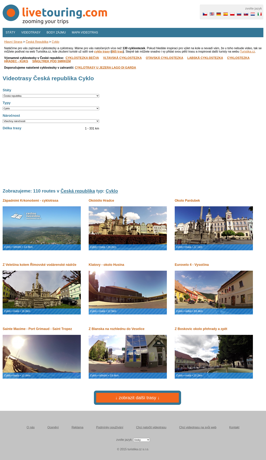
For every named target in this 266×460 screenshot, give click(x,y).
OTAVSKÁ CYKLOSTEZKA (164, 57)
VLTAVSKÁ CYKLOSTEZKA (122, 57)
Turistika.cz (247, 51)
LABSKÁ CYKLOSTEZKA (205, 57)
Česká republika (37, 41)
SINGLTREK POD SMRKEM (51, 61)
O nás (31, 427)
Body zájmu (56, 32)
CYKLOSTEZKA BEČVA (82, 57)
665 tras (117, 51)
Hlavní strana (13, 41)
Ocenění (53, 427)
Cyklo (55, 41)
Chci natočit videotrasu (151, 427)
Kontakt (234, 427)
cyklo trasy (102, 51)
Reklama (77, 427)
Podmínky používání (109, 427)
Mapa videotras (85, 32)
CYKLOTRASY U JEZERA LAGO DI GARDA (105, 67)
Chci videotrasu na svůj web (197, 427)
